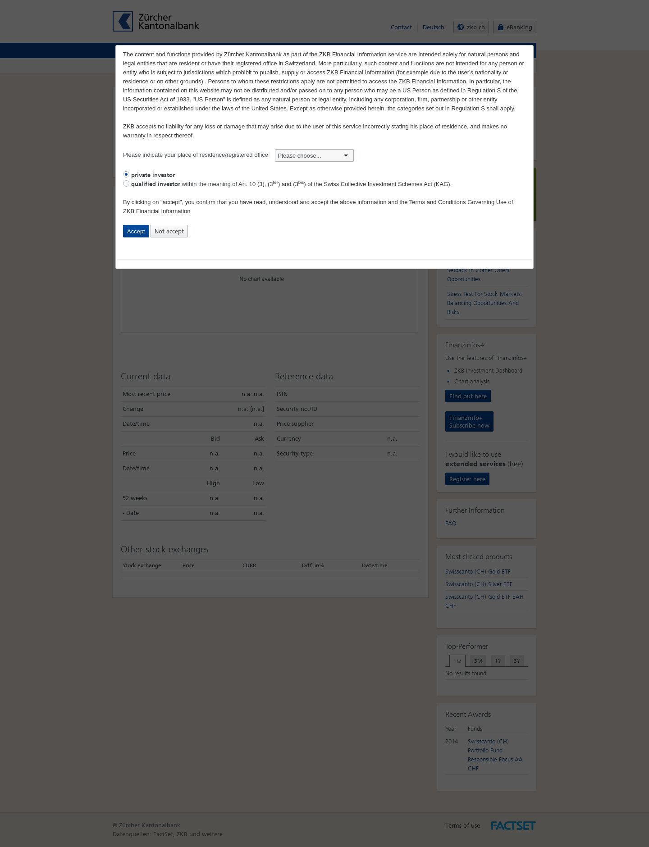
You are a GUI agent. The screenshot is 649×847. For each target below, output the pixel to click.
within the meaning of (287, 184)
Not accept (169, 231)
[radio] (126, 174)
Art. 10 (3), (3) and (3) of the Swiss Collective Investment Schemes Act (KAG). (345, 184)
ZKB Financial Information (157, 211)
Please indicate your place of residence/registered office (238, 154)
